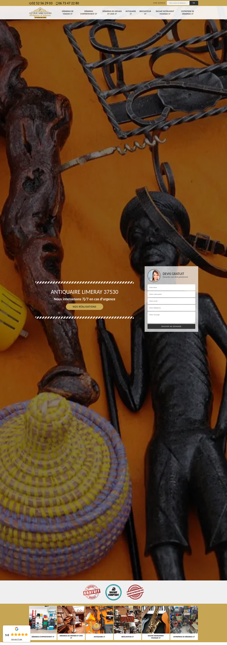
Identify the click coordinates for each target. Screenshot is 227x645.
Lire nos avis (16, 639)
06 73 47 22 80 (67, 3)
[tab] (113, 322)
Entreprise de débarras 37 (187, 12)
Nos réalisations (84, 306)
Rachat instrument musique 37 (165, 12)
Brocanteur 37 (145, 12)
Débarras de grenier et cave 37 (112, 12)
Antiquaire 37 (131, 12)
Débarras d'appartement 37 (88, 12)
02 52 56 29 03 (40, 3)
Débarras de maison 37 (67, 12)
